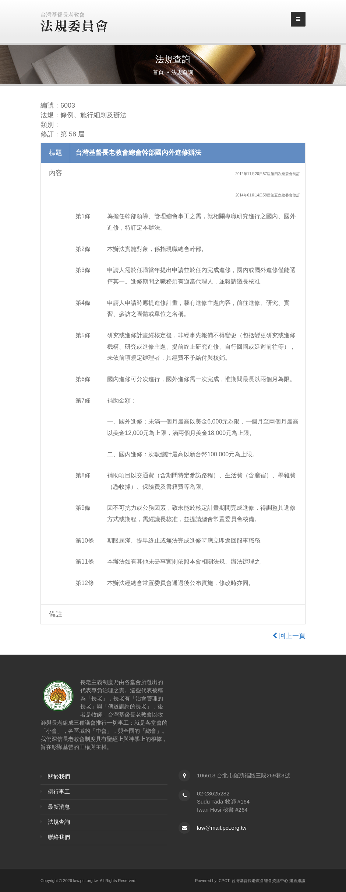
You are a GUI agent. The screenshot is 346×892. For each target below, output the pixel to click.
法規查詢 (59, 822)
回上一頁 (289, 636)
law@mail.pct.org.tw (221, 828)
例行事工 (59, 791)
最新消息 (59, 807)
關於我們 (59, 776)
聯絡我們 (59, 837)
